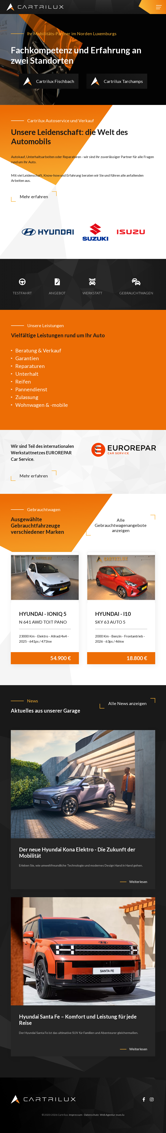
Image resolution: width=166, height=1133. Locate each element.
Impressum (75, 1114)
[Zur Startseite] (35, 7)
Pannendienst (31, 389)
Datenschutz (91, 1114)
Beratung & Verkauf (38, 350)
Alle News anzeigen (127, 703)
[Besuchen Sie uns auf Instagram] (151, 1099)
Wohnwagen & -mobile (41, 405)
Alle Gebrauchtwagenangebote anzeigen (121, 525)
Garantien (27, 358)
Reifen (23, 381)
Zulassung (26, 397)
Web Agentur (107, 1114)
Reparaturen (30, 366)
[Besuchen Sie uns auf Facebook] (143, 1099)
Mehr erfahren (34, 196)
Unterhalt (26, 374)
